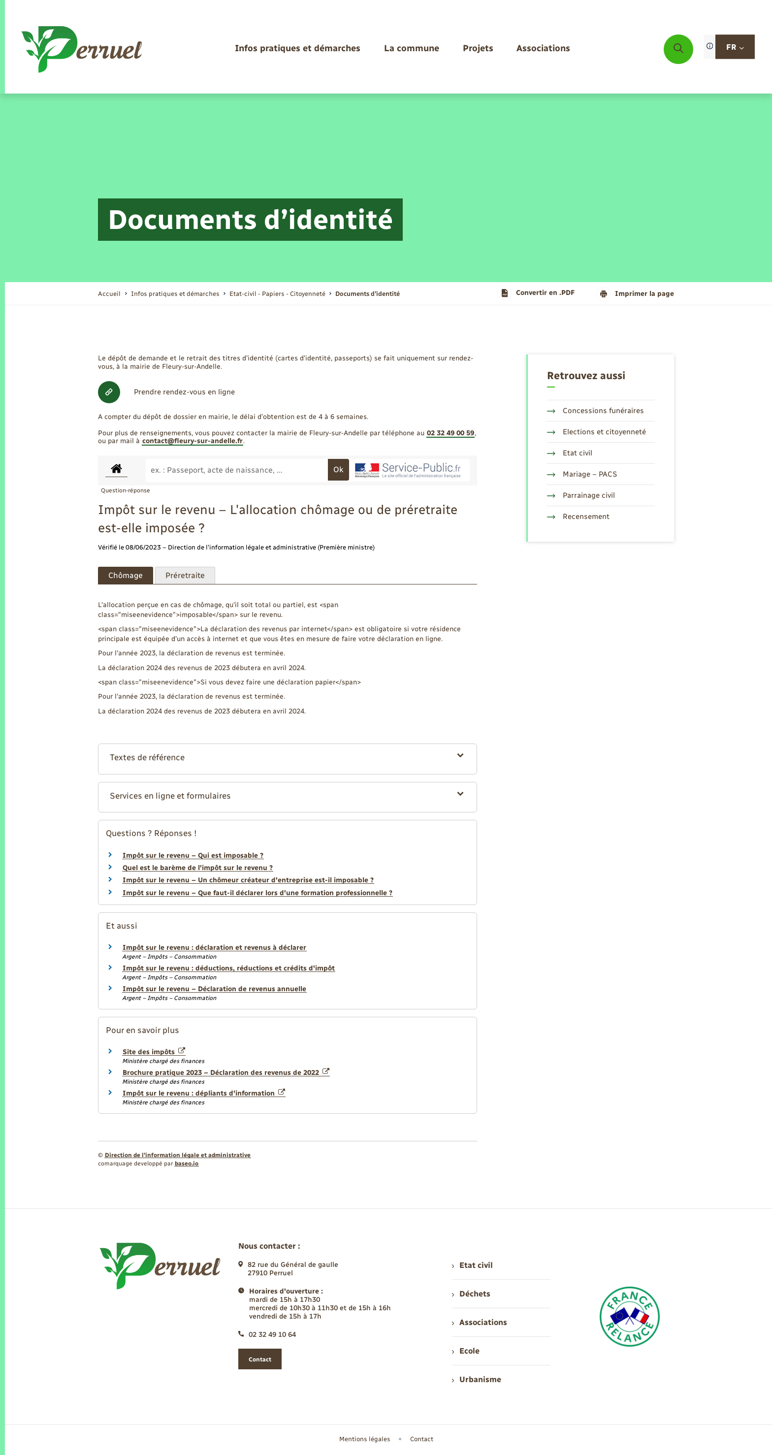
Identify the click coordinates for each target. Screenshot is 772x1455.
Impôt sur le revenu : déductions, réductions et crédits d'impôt (229, 968)
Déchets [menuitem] (471, 1293)
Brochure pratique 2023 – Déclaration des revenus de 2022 (226, 1072)
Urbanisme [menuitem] (476, 1379)
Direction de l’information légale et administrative (178, 1155)
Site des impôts (154, 1052)
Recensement (578, 516)
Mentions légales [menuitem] (364, 1439)
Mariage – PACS (582, 474)
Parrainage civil (581, 495)
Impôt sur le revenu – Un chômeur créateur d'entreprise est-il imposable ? (248, 880)
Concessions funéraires (595, 410)
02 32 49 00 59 (450, 433)
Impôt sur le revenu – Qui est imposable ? (193, 855)
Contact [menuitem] (421, 1439)
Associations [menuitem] (479, 1322)
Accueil (109, 293)
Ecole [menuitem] (466, 1351)
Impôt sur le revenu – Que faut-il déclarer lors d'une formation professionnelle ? (257, 893)
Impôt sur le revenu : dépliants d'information (204, 1093)
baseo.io (186, 1163)
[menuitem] (297, 49)
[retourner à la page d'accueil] (82, 49)
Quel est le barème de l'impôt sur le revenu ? (198, 868)
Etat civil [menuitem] (472, 1265)
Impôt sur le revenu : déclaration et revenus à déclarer (214, 947)
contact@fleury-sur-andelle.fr (192, 441)
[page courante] (367, 293)
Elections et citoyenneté (596, 431)
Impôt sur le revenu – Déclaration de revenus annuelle (214, 989)
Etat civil (569, 453)
